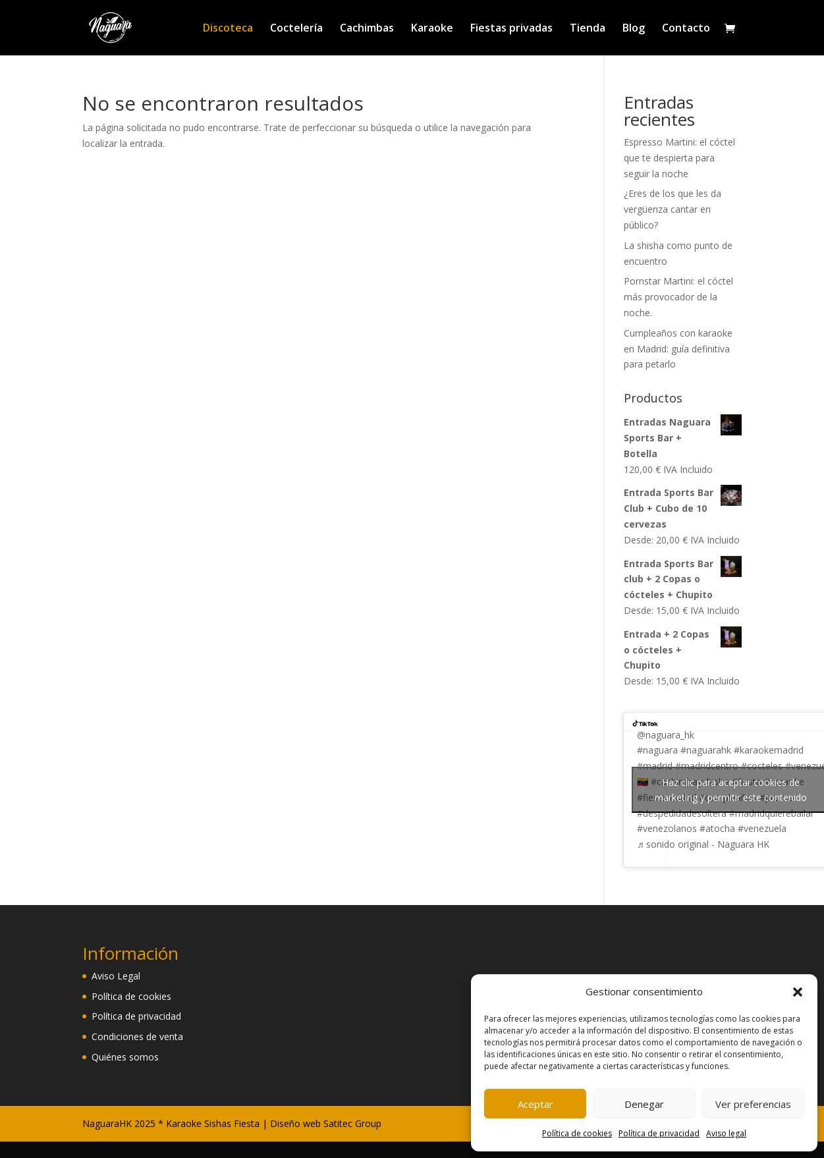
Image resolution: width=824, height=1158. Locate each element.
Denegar (644, 1104)
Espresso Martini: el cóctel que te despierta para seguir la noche (679, 158)
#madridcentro (706, 765)
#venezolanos (667, 828)
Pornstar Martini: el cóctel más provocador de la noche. (678, 297)
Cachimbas (367, 29)
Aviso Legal (116, 976)
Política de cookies (577, 1133)
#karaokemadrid (769, 750)
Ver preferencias (753, 1104)
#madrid (655, 765)
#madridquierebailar (771, 813)
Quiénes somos (125, 1057)
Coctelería (296, 29)
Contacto (686, 29)
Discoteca (228, 29)
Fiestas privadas (511, 29)
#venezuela (762, 828)
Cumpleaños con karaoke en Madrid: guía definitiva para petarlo (678, 349)
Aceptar (535, 1104)
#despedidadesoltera (682, 813)
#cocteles (762, 765)
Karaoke (432, 29)
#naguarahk (705, 750)
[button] (797, 992)
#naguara (657, 750)
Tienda (587, 29)
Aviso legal (726, 1133)
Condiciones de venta (137, 1036)
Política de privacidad (659, 1133)
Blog (633, 29)
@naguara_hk (665, 735)
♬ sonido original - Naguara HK (703, 844)
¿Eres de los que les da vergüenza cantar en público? (672, 209)
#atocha (717, 828)
